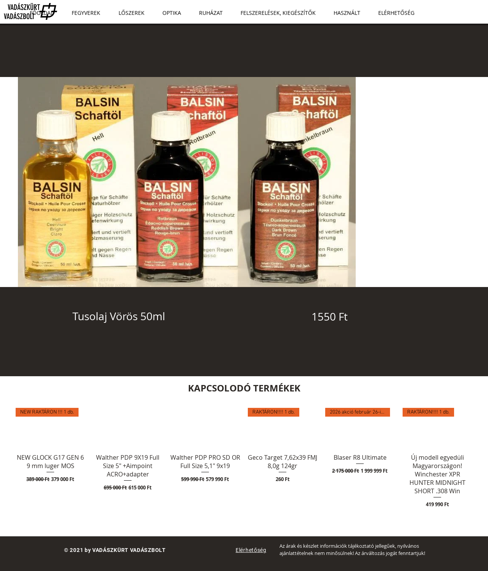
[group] (244, 458)
